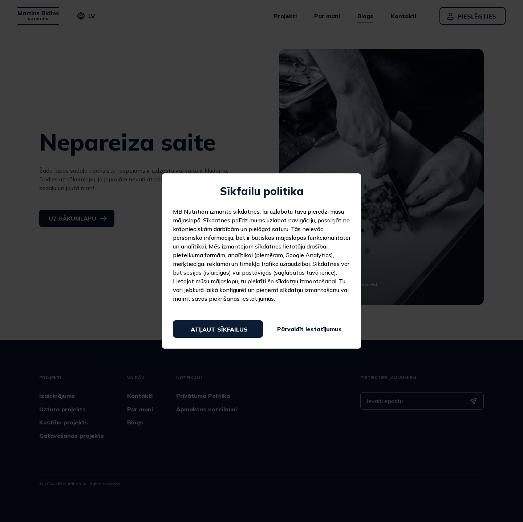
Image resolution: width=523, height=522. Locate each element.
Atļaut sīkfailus (219, 329)
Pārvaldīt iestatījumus (309, 329)
